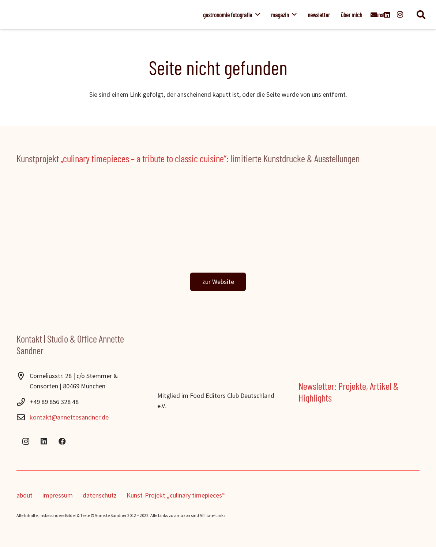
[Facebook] (62, 441)
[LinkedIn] (44, 441)
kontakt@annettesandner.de (69, 417)
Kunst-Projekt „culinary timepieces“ (176, 495)
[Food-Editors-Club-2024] (217, 381)
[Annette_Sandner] (116, 14)
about (24, 495)
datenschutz (100, 495)
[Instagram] (400, 14)
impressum (57, 495)
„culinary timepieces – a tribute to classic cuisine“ (143, 158)
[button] (256, 14)
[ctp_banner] (218, 224)
